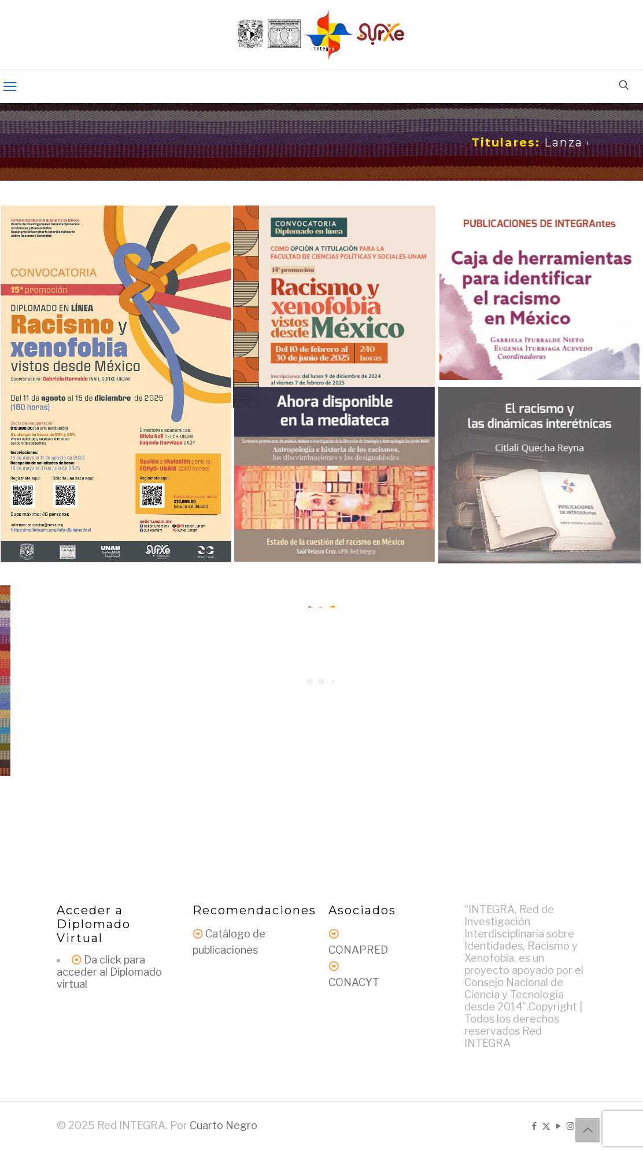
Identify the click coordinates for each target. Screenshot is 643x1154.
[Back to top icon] (587, 1130)
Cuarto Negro (223, 1125)
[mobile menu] (10, 86)
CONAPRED (358, 950)
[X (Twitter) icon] (546, 1126)
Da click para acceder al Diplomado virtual (109, 972)
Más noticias (321, 765)
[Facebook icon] (534, 1126)
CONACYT (353, 982)
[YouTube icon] (558, 1126)
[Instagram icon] (570, 1126)
